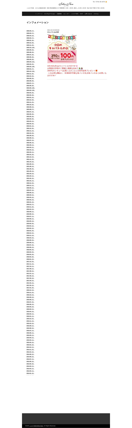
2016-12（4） (30, 290)
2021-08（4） (30, 166)
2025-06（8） (30, 57)
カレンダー (66, 13)
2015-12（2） (30, 318)
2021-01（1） (30, 180)
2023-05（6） (30, 116)
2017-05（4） (30, 278)
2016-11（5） (30, 292)
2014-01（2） (30, 373)
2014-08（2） (30, 356)
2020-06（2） (30, 192)
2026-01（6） (30, 40)
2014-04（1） (30, 366)
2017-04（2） (30, 280)
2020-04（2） (30, 195)
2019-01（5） (30, 230)
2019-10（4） (30, 209)
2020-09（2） (30, 187)
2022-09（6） (30, 135)
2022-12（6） (30, 128)
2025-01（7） (30, 69)
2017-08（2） (30, 271)
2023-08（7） (30, 109)
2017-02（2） (30, 285)
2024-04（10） (31, 90)
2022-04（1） (30, 147)
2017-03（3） (30, 283)
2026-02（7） (30, 38)
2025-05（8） (30, 59)
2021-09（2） (30, 164)
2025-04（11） (31, 61)
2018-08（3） (30, 242)
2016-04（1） (30, 309)
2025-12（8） (30, 42)
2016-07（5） (30, 302)
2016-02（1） (30, 313)
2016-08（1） (30, 299)
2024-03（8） (30, 92)
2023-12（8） (30, 99)
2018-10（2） (30, 237)
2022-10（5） (30, 133)
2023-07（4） (30, 111)
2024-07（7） (30, 83)
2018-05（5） (30, 249)
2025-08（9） (30, 52)
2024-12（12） (31, 71)
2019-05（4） (30, 221)
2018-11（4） (30, 235)
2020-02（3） (30, 199)
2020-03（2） (30, 197)
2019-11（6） (30, 206)
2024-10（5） (30, 76)
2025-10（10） (31, 47)
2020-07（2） (30, 190)
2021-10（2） (30, 161)
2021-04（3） (30, 173)
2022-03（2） (30, 149)
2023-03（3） (30, 121)
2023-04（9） (30, 118)
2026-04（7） (30, 33)
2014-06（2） (30, 361)
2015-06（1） (30, 333)
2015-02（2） (30, 342)
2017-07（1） (30, 273)
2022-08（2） (30, 137)
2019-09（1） (30, 211)
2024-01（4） (30, 97)
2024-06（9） (30, 85)
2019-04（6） (30, 223)
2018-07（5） (30, 245)
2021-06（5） (30, 168)
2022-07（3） (30, 140)
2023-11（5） (30, 102)
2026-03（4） (30, 35)
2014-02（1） (30, 371)
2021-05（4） (30, 171)
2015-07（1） (30, 330)
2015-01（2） (30, 344)
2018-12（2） (30, 233)
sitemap (96, 13)
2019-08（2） (30, 214)
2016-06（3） (30, 304)
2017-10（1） (30, 266)
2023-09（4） (30, 107)
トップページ (38, 13)
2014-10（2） (30, 352)
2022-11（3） (30, 130)
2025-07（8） (30, 54)
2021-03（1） (30, 176)
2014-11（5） (30, 349)
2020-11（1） (30, 185)
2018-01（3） (30, 259)
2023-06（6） (30, 114)
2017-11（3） (30, 264)
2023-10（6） (30, 104)
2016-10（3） (30, 294)
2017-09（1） (30, 268)
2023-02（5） (30, 123)
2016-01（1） (30, 316)
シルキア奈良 (74, 13)
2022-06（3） (30, 142)
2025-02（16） (31, 66)
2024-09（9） (30, 78)
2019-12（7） (30, 204)
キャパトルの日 (53, 32)
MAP (81, 13)
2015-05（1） (30, 335)
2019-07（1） (30, 216)
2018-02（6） (30, 256)
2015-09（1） (30, 325)
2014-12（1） (30, 347)
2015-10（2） (30, 323)
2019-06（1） (30, 218)
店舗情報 (59, 13)
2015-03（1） (30, 340)
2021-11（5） (30, 159)
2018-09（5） (30, 240)
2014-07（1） (30, 359)
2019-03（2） (30, 225)
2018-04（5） (30, 252)
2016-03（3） (30, 311)
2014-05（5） (30, 363)
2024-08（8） (30, 80)
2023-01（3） (30, 126)
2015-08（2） (30, 328)
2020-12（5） (30, 183)
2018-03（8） (30, 254)
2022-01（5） (30, 154)
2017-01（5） (30, 287)
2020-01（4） (30, 202)
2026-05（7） (30, 30)
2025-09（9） (30, 49)
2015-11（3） (30, 321)
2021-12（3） (30, 157)
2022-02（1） (30, 152)
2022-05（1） (30, 145)
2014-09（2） (30, 354)
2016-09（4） (30, 297)
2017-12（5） (30, 261)
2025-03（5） (30, 64)
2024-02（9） (30, 95)
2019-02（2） (30, 228)
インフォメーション (49, 13)
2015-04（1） (30, 337)
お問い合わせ (88, 13)
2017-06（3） (30, 275)
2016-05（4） (30, 306)
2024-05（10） (31, 88)
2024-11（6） (30, 73)
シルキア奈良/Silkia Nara (36, 426)
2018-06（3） (30, 247)
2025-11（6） (30, 45)
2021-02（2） (30, 178)
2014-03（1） (30, 368)
